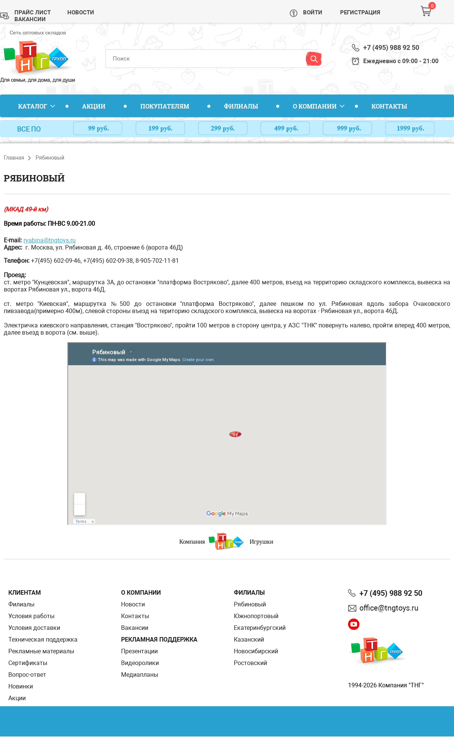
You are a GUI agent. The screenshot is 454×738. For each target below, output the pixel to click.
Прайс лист (32, 12)
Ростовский (250, 663)
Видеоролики (140, 663)
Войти (312, 12)
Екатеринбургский (260, 627)
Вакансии (30, 19)
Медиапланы (139, 674)
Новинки (20, 686)
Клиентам (24, 592)
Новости (80, 12)
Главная (14, 158)
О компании (315, 106)
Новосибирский (256, 651)
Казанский (249, 639)
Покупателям (164, 106)
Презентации (139, 651)
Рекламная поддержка (159, 639)
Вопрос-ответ (27, 674)
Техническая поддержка (43, 639)
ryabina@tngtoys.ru (49, 240)
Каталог (32, 106)
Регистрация (360, 12)
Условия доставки (34, 627)
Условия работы (31, 616)
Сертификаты (27, 663)
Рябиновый (250, 604)
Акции (94, 106)
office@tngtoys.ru (388, 607)
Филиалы (241, 106)
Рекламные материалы (41, 651)
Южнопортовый (256, 616)
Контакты (389, 106)
